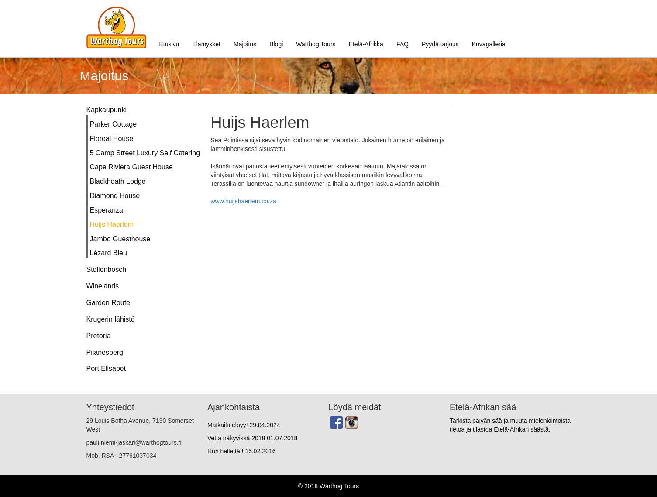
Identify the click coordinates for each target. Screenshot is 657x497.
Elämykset (206, 44)
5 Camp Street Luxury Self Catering (144, 153)
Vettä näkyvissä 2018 (252, 438)
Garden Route (108, 302)
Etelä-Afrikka (366, 44)
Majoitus (245, 44)
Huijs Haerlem (112, 224)
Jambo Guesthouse (120, 239)
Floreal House (112, 138)
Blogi (276, 44)
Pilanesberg (105, 352)
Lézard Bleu (108, 253)
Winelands (102, 286)
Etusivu (169, 44)
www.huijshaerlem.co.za (243, 201)
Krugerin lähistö (110, 319)
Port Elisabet (106, 368)
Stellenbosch (106, 269)
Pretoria (98, 335)
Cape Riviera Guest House (131, 167)
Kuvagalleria (489, 44)
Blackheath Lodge (118, 181)
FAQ (402, 44)
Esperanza (107, 210)
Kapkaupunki (106, 109)
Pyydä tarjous (440, 44)
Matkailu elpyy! (243, 425)
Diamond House (115, 195)
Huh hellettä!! (241, 451)
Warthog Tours (315, 44)
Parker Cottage (113, 124)
